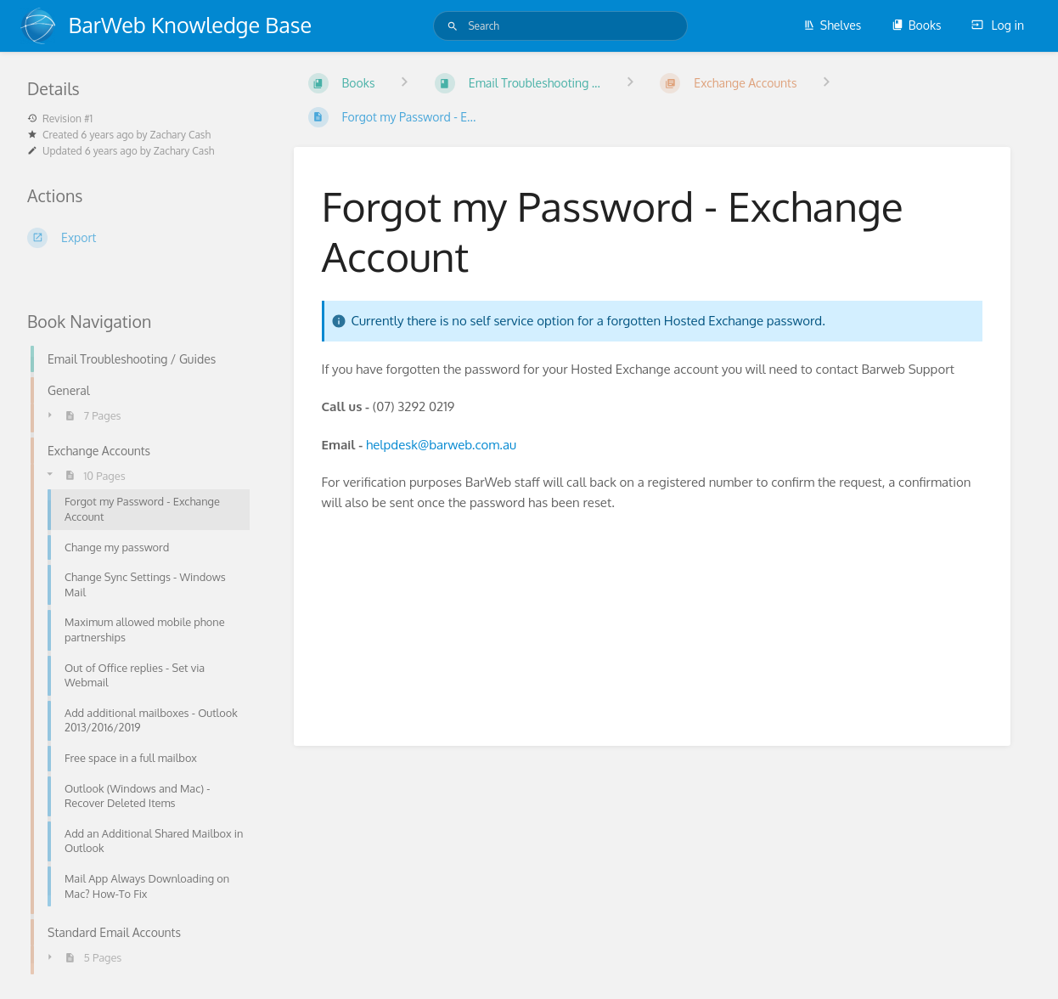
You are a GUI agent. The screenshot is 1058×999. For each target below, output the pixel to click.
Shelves (832, 25)
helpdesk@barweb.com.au (441, 445)
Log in (997, 25)
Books (917, 25)
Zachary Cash (180, 134)
